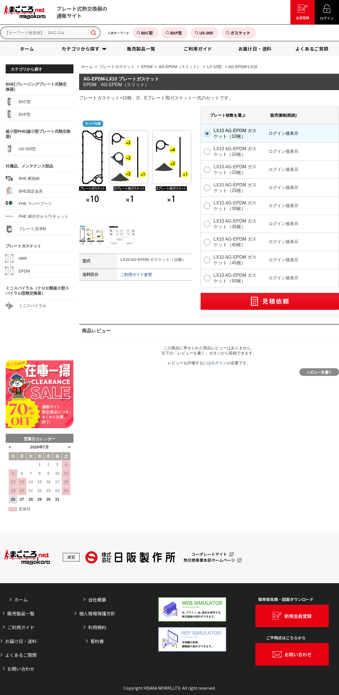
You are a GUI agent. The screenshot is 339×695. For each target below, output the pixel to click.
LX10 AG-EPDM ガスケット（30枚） (235, 206)
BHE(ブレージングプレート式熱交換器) (36, 86)
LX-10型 (214, 66)
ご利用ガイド (20, 627)
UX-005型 (21, 149)
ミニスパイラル (26, 305)
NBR (16, 258)
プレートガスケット (117, 66)
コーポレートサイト (209, 554)
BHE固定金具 (24, 191)
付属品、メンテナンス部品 (29, 166)
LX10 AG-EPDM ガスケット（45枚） (235, 260)
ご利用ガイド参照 (136, 274)
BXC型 (18, 101)
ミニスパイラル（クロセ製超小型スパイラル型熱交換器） (37, 290)
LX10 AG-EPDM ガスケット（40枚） (235, 242)
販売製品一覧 (20, 613)
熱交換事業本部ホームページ (209, 560)
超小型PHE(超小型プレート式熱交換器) (38, 134)
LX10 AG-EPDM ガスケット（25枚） (235, 187)
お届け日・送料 (21, 641)
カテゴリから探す (26, 69)
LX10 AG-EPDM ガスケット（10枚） (235, 133)
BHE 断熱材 (23, 178)
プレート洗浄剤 (26, 229)
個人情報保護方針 (97, 613)
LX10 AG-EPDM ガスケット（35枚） (235, 224)
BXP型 (18, 114)
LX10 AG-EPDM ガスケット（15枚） (235, 151)
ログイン (219, 363)
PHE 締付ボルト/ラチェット (37, 216)
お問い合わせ (20, 668)
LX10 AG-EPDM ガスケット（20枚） (235, 169)
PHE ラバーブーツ (29, 203)
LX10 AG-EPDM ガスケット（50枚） (235, 278)
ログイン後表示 (283, 133)
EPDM (146, 66)
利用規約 (97, 627)
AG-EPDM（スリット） (180, 66)
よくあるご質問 (21, 655)
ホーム (87, 66)
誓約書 (97, 641)
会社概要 (97, 599)
